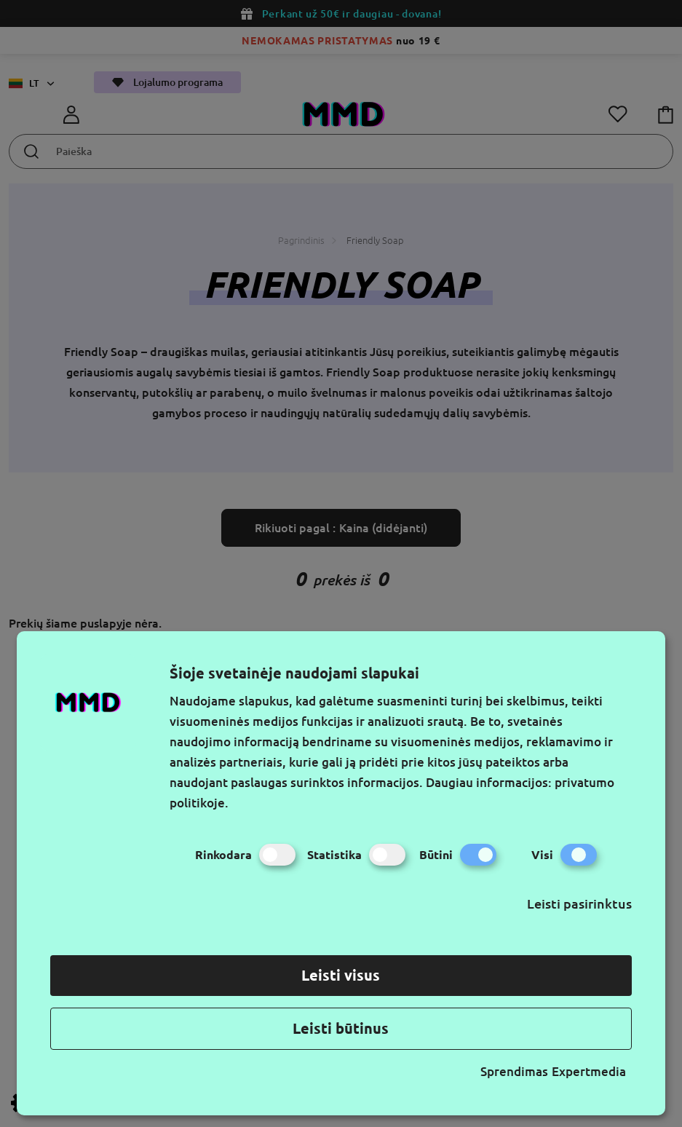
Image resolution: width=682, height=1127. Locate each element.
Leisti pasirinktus (579, 903)
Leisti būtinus (341, 1028)
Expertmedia (589, 1071)
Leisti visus (340, 975)
